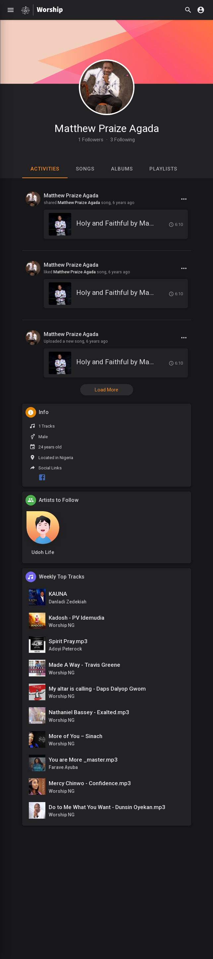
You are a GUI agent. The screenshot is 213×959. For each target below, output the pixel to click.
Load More (106, 390)
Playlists (163, 169)
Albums (122, 169)
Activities (44, 169)
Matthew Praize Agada (106, 128)
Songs (85, 169)
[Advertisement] (106, 910)
